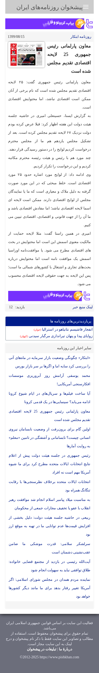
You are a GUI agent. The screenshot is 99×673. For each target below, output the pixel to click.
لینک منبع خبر (83, 307)
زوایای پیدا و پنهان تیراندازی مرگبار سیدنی (56, 336)
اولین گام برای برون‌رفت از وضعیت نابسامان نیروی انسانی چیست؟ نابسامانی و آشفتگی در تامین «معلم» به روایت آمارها (49, 437)
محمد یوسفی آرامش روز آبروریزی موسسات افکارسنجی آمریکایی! (49, 380)
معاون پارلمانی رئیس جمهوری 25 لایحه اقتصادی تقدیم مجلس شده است (49, 415)
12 (11, 307)
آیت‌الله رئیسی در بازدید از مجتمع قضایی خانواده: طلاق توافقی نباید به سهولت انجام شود (49, 566)
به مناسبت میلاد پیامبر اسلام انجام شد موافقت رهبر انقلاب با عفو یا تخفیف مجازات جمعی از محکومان (49, 504)
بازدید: (20, 307)
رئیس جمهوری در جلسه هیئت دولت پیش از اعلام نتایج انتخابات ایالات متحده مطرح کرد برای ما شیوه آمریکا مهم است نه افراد (49, 464)
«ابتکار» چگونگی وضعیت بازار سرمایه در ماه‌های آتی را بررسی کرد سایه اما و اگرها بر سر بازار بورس (49, 362)
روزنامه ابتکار (81, 37)
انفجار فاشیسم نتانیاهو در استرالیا (63, 329)
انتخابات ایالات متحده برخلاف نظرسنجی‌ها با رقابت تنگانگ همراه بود (49, 486)
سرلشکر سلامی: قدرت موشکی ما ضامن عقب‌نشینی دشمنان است (49, 548)
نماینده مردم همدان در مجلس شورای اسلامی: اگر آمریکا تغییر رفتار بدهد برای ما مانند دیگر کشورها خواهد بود (49, 588)
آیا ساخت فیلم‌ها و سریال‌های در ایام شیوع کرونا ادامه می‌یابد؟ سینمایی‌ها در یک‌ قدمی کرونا (49, 398)
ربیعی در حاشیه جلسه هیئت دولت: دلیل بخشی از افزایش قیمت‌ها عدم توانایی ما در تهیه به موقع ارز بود (49, 526)
